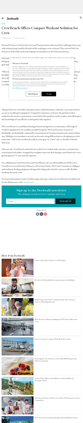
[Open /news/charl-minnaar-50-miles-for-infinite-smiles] (18, 394)
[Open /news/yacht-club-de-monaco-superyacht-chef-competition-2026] (18, 413)
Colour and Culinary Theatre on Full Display (50, 260)
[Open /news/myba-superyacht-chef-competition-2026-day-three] (18, 276)
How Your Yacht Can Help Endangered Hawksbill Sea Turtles (56, 418)
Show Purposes (33, 94)
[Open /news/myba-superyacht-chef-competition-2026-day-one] (18, 315)
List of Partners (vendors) (19, 88)
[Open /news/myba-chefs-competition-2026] (18, 374)
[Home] (13, 18)
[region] (41, 79)
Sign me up (65, 201)
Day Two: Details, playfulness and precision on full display (55, 280)
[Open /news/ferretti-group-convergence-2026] (18, 354)
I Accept (49, 94)
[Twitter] (41, 214)
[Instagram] (45, 214)
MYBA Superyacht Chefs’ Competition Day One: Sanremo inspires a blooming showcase (55, 301)
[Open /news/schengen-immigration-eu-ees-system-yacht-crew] (18, 335)
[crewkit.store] (28, 182)
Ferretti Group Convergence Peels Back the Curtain (53, 339)
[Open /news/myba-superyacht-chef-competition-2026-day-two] (18, 295)
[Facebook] (37, 214)
